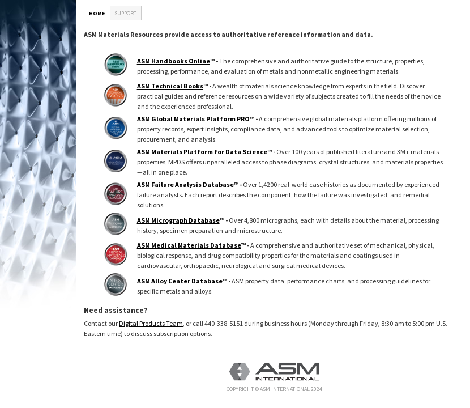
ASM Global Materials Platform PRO (193, 118)
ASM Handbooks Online (173, 61)
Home (97, 13)
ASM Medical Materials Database (189, 245)
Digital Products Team (151, 323)
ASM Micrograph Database (178, 220)
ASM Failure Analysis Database (185, 184)
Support (125, 13)
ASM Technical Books (170, 86)
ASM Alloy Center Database (180, 281)
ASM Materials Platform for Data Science (202, 151)
